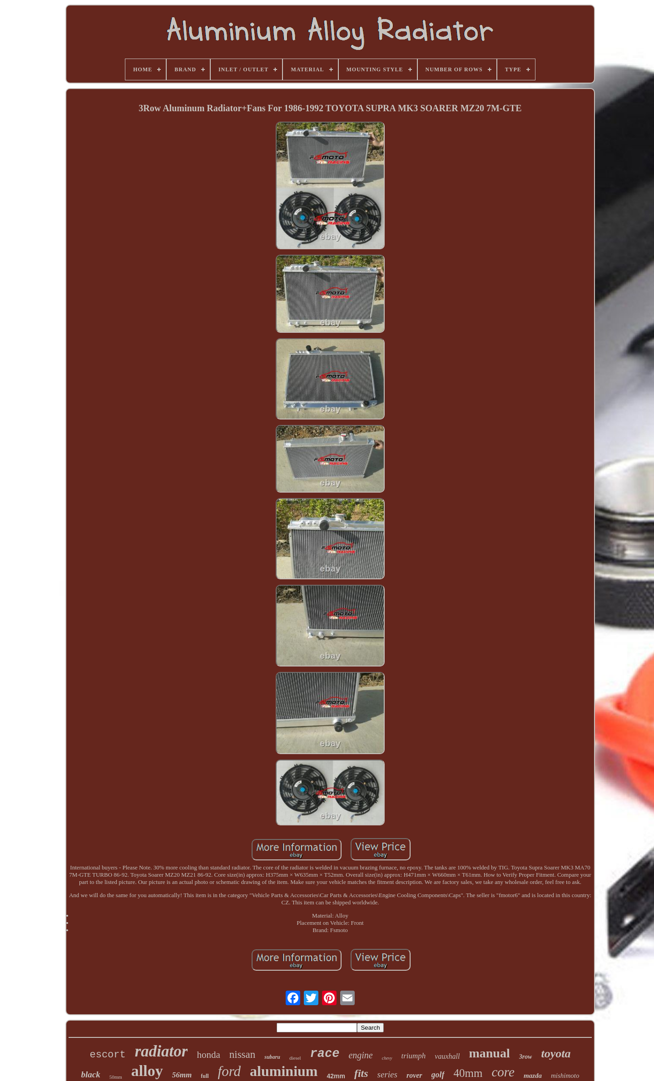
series (387, 1074)
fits (361, 1073)
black (90, 1074)
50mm (115, 1077)
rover (414, 1075)
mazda (533, 1075)
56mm (182, 1075)
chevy (387, 1058)
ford (229, 1071)
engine (360, 1055)
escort (108, 1055)
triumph (413, 1055)
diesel (295, 1058)
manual (489, 1053)
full (204, 1076)
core (503, 1072)
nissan (242, 1054)
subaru (272, 1057)
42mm (336, 1076)
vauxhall (447, 1056)
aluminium (283, 1071)
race (325, 1054)
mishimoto (565, 1075)
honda (208, 1054)
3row (525, 1056)
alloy (147, 1070)
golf (438, 1074)
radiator (161, 1051)
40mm (468, 1073)
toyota (555, 1053)
